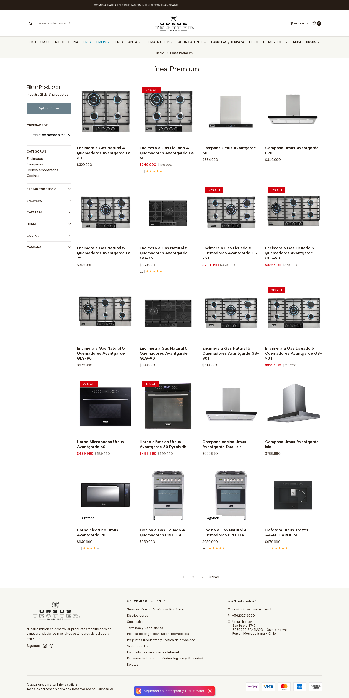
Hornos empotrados (42, 170)
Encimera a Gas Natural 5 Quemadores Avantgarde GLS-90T (101, 372)
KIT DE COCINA (66, 42)
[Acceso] (299, 23)
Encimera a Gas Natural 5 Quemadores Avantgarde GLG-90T (164, 372)
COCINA (49, 236)
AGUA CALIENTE (192, 42)
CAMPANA (49, 247)
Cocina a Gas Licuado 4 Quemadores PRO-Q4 (162, 552)
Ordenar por (37, 125)
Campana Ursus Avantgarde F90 (292, 150)
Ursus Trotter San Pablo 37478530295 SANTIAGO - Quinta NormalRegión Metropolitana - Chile (257, 628)
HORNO (49, 224)
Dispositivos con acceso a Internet (153, 652)
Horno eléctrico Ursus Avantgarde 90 (97, 552)
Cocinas (33, 175)
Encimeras (35, 158)
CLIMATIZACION (159, 42)
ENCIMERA (49, 201)
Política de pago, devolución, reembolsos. (158, 634)
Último (214, 577)
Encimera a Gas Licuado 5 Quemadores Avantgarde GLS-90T (289, 272)
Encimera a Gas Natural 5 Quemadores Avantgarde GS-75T (105, 272)
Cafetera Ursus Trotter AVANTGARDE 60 (287, 552)
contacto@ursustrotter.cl (249, 609)
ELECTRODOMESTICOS (268, 42)
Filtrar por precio (49, 189)
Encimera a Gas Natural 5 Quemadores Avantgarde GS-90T (230, 372)
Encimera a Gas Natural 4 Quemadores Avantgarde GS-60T (105, 152)
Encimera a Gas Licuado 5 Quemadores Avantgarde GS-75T (230, 272)
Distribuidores (137, 615)
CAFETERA (49, 212)
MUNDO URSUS (306, 42)
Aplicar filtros (49, 108)
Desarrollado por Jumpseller (92, 689)
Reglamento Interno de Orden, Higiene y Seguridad (165, 658)
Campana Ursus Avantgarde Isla (292, 464)
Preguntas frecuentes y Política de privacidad (161, 640)
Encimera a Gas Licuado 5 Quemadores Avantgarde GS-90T (293, 372)
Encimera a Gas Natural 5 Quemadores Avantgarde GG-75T (164, 272)
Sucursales (135, 622)
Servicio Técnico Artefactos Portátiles (155, 609)
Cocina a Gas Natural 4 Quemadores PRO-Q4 (224, 552)
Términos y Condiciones (145, 628)
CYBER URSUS (39, 42)
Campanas (35, 164)
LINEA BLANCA (128, 42)
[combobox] (52, 23)
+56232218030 (241, 615)
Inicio (160, 53)
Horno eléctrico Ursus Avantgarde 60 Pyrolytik (163, 464)
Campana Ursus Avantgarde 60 (229, 150)
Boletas (132, 664)
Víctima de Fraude (140, 646)
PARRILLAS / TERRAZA (227, 42)
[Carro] (316, 23)
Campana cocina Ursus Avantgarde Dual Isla (224, 464)
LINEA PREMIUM (96, 42)
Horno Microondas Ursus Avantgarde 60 (100, 464)
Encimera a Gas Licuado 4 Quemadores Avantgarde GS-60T (168, 152)
